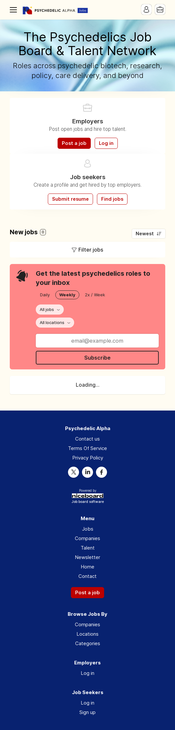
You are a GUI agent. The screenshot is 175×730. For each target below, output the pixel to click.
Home (87, 567)
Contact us (87, 439)
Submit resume (70, 199)
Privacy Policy (87, 458)
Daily (45, 294)
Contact (87, 576)
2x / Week (95, 294)
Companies (87, 538)
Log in (106, 143)
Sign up (87, 712)
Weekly (67, 294)
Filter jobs (90, 249)
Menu (15, 10)
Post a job (74, 143)
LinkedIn (87, 472)
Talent (88, 548)
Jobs (87, 529)
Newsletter (87, 557)
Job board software (88, 502)
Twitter (73, 472)
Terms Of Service (87, 448)
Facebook (101, 472)
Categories (87, 643)
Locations (87, 634)
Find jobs (112, 199)
